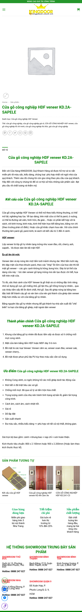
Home (4, 102)
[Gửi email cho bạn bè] (20, 133)
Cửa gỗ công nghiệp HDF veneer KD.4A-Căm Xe (40, 494)
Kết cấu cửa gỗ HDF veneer (11, 494)
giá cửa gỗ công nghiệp (58, 126)
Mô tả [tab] (5, 150)
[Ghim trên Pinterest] (25, 133)
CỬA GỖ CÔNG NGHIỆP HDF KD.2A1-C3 (66, 494)
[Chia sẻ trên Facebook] (10, 133)
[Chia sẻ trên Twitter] (15, 133)
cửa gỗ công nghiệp (14, 123)
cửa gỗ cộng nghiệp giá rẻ (33, 123)
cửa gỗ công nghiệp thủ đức (36, 126)
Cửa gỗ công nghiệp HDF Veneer (24, 119)
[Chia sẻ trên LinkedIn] (30, 133)
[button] (4, 9)
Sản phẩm (14, 102)
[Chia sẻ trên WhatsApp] (4, 133)
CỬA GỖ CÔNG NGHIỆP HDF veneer (59, 123)
